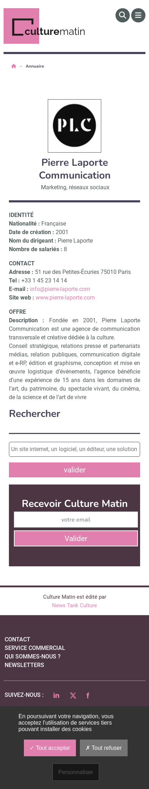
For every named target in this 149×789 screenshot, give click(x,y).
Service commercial (35, 648)
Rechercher (34, 413)
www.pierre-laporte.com (65, 297)
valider (75, 470)
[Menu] (138, 15)
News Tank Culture (74, 605)
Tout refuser (104, 748)
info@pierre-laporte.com (60, 289)
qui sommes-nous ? (33, 656)
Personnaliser (75, 772)
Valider (76, 538)
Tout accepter (50, 748)
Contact (17, 639)
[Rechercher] (122, 15)
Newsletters (24, 665)
